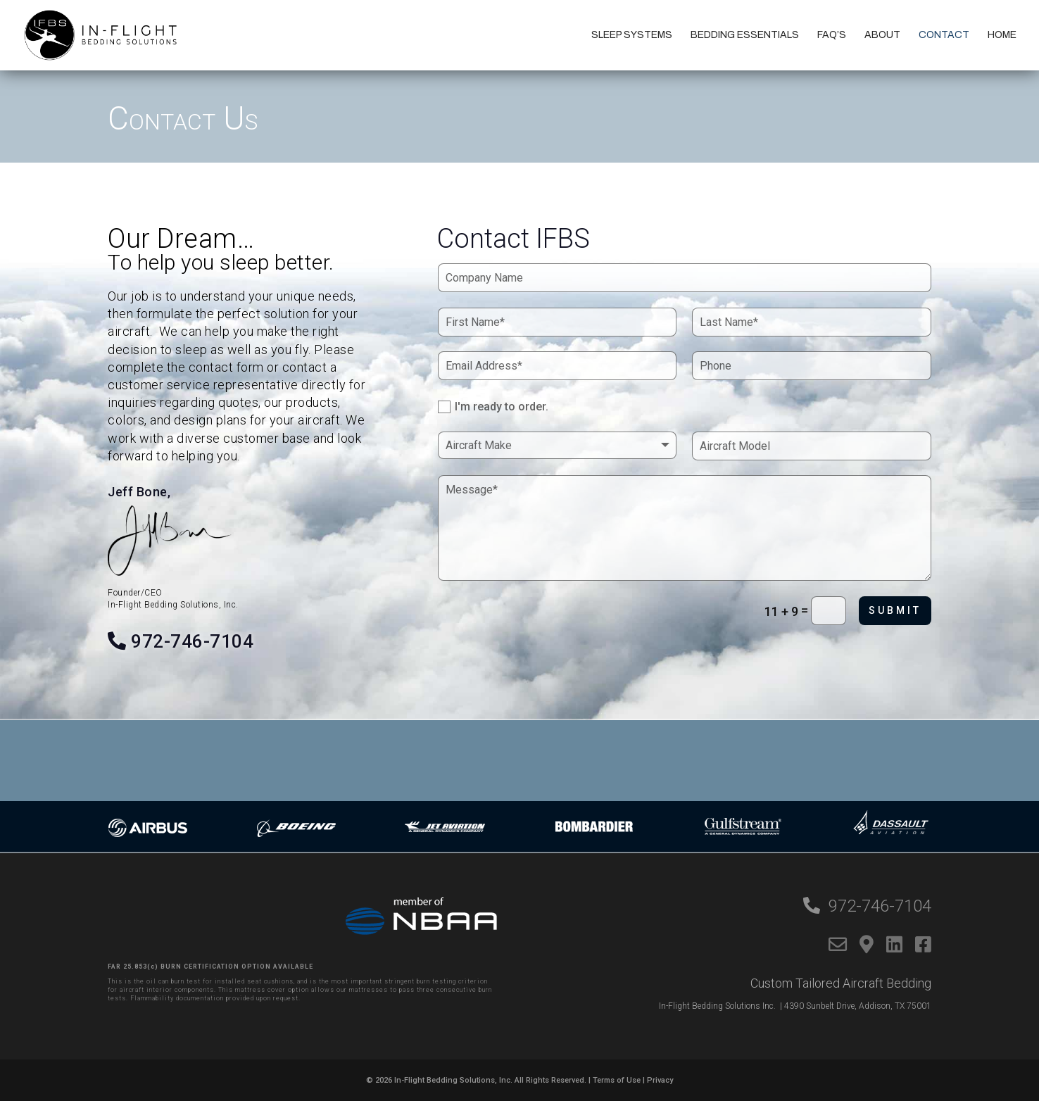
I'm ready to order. (493, 407)
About (882, 35)
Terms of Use (617, 1080)
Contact (944, 35)
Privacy (660, 1080)
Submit (895, 610)
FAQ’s (831, 35)
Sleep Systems (631, 35)
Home (1002, 35)
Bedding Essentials (745, 35)
